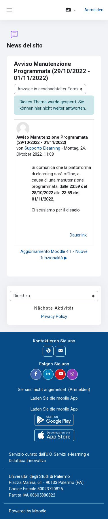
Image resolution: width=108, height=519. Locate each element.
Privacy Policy (54, 316)
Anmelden (93, 9)
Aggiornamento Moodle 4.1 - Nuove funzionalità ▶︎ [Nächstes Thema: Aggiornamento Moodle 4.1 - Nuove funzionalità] (54, 254)
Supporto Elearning (42, 148)
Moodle (39, 511)
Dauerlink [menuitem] (78, 235)
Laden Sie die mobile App (54, 398)
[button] (70, 10)
